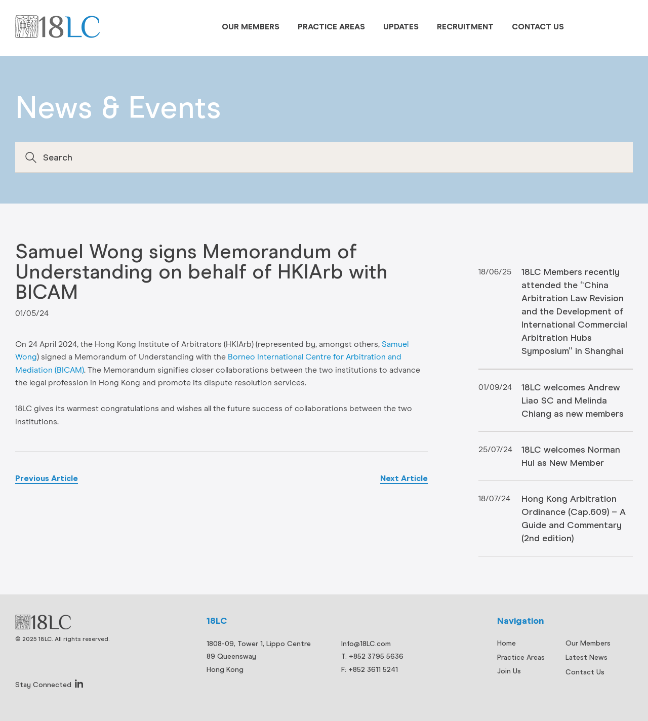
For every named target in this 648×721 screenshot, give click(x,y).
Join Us (509, 671)
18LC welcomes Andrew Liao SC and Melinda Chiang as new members (572, 400)
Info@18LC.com (366, 643)
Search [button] (30, 157)
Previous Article (46, 478)
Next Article (404, 478)
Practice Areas (331, 26)
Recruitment (465, 26)
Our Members (250, 26)
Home (506, 643)
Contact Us (538, 26)
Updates (401, 26)
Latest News (586, 657)
